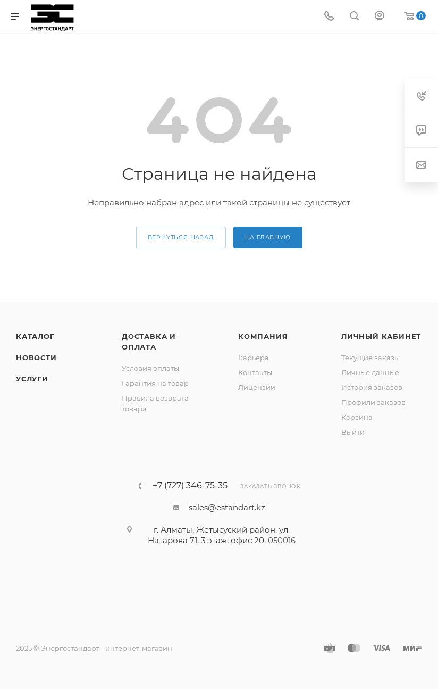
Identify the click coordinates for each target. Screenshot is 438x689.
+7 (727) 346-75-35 (190, 486)
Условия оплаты (150, 368)
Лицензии (256, 387)
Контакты (255, 372)
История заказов (371, 387)
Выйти (353, 432)
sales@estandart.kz (227, 507)
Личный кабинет (381, 336)
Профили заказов (373, 402)
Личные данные (370, 372)
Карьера (253, 357)
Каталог (35, 336)
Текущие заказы (370, 357)
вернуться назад (181, 237)
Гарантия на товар (155, 383)
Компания (263, 336)
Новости (36, 357)
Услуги (32, 379)
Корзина (357, 417)
